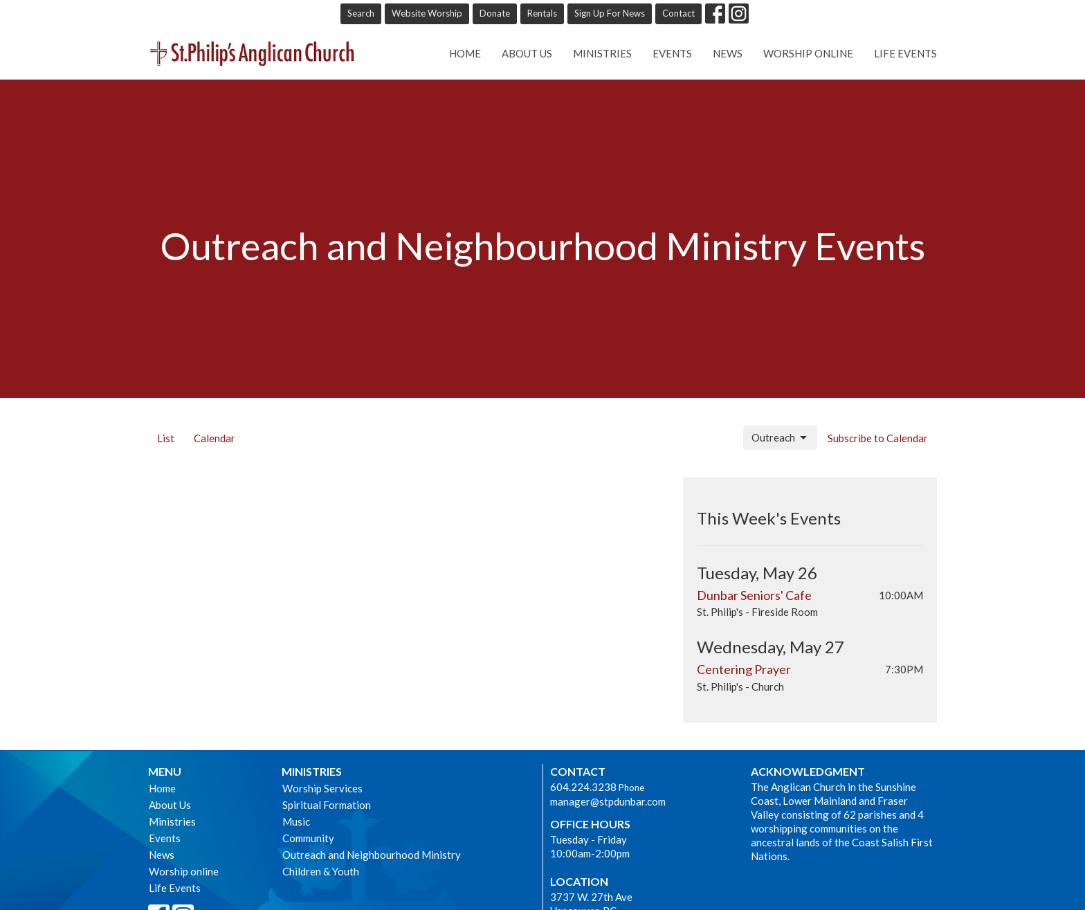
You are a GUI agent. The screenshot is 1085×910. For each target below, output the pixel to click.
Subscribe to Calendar (878, 438)
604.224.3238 (583, 787)
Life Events (905, 53)
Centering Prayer (744, 669)
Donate (495, 13)
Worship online (808, 53)
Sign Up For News (609, 13)
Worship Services (322, 788)
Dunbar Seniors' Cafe (754, 595)
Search (360, 13)
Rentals (542, 13)
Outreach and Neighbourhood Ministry (371, 854)
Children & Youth (320, 871)
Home (465, 53)
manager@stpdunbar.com (608, 801)
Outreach (780, 438)
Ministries (602, 53)
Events (672, 53)
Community (308, 838)
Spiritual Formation (326, 805)
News (727, 53)
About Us (527, 53)
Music (296, 821)
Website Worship (427, 13)
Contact (678, 13)
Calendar (214, 438)
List (165, 438)
